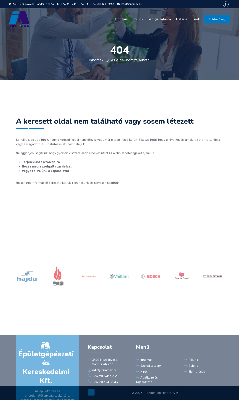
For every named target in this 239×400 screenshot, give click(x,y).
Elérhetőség (217, 19)
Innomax (121, 19)
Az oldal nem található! (130, 60)
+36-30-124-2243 (102, 4)
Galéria (181, 19)
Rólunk (137, 19)
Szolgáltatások (159, 19)
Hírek (196, 19)
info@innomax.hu (131, 4)
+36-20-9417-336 (72, 4)
